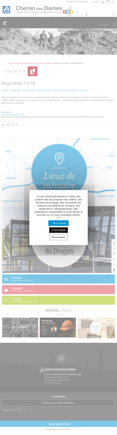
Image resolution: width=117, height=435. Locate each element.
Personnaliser (58, 237)
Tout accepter (58, 223)
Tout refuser (58, 230)
